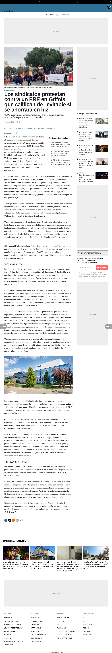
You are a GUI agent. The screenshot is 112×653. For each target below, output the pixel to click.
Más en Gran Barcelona (14, 541)
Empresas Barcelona (14, 128)
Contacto (61, 621)
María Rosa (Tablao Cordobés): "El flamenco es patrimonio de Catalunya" (81, 2)
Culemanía (35, 625)
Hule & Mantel (36, 638)
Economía (8, 635)
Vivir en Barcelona (11, 621)
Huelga (24, 128)
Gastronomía (9, 631)
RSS (58, 625)
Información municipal (13, 641)
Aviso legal (61, 628)
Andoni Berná (9, 133)
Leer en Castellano (6, 11)
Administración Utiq (65, 638)
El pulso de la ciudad (12, 625)
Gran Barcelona (9, 90)
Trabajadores (32, 128)
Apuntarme (101, 267)
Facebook (87, 621)
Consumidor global (39, 635)
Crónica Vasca (36, 621)
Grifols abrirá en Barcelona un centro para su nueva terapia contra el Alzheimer (60, 162)
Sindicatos (41, 128)
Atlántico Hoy (36, 631)
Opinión (7, 638)
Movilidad (8, 618)
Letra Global (36, 628)
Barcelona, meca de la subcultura (52, 2)
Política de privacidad (66, 631)
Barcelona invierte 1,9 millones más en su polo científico (27, 2)
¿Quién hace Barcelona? (13, 628)
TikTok (86, 628)
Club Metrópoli (37, 641)
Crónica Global (37, 618)
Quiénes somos (63, 618)
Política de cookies (64, 635)
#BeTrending (9, 645)
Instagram (87, 625)
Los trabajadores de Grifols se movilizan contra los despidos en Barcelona (60, 153)
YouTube (86, 631)
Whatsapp (87, 635)
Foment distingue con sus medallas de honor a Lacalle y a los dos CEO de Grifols (60, 144)
